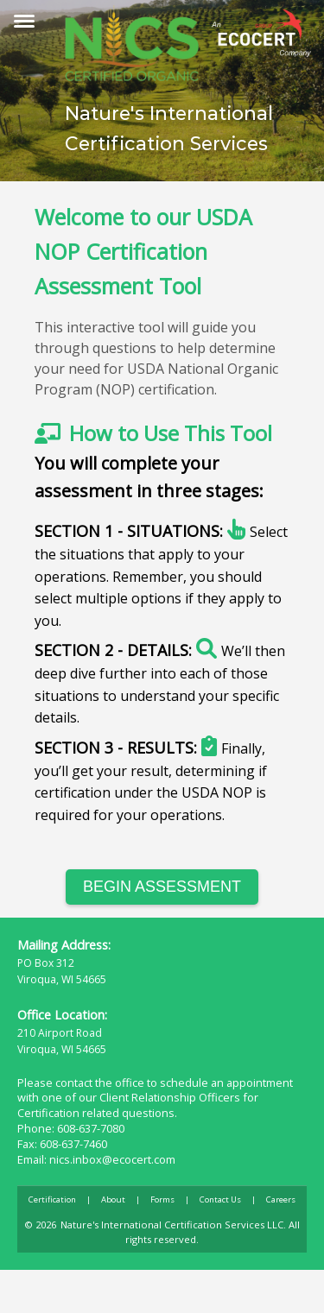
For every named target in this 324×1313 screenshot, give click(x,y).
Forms (162, 1199)
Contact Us (220, 1199)
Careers (280, 1199)
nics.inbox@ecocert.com (112, 1159)
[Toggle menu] (24, 21)
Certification (52, 1199)
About (113, 1199)
